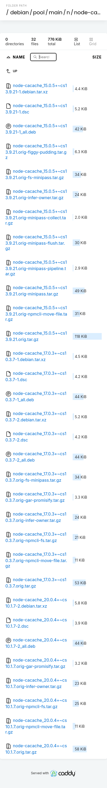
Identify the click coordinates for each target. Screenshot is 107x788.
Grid (92, 41)
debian (19, 12)
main (56, 12)
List (77, 41)
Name (19, 56)
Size (97, 57)
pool (39, 12)
